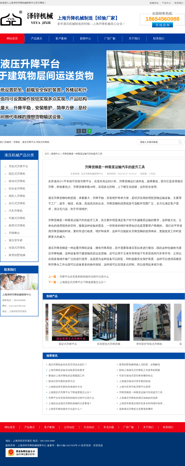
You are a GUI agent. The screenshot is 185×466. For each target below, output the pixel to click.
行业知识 (89, 427)
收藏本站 (154, 3)
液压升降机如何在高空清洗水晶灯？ (67, 364)
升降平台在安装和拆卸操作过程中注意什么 (84, 276)
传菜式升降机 (17, 247)
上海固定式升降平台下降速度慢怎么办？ (83, 282)
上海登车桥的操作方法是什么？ (65, 409)
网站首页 (12, 38)
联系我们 (178, 3)
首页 (47, 153)
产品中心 (166, 3)
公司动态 (69, 427)
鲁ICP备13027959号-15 (69, 445)
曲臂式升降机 (17, 225)
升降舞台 (14, 232)
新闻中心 (85, 38)
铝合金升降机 (17, 188)
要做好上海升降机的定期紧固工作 (66, 375)
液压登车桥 (16, 240)
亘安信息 (98, 445)
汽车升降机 (16, 210)
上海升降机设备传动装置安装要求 (66, 370)
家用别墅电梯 (17, 255)
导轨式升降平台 (18, 166)
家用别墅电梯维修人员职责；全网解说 (139, 364)
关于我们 (134, 38)
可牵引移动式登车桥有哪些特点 (136, 375)
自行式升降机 (17, 203)
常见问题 (109, 427)
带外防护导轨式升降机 (150, 344)
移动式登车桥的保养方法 (61, 381)
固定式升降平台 (68, 344)
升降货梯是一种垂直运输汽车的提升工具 (140, 392)
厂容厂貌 (109, 38)
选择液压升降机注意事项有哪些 (136, 409)
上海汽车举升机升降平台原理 (134, 386)
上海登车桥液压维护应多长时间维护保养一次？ (142, 403)
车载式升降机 (17, 218)
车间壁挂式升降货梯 (109, 344)
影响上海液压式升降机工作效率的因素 (139, 370)
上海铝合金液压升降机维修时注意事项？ (70, 403)
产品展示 (36, 38)
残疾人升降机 (17, 195)
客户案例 (61, 38)
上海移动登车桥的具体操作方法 (65, 386)
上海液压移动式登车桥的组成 (134, 381)
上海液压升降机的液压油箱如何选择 (138, 397)
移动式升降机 (17, 181)
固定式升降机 (17, 173)
